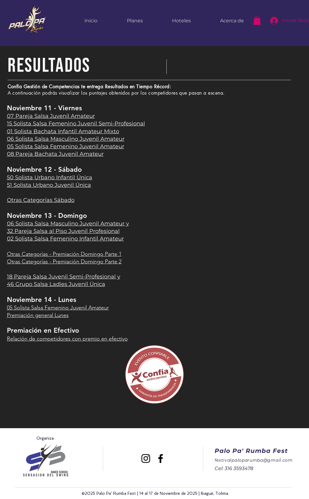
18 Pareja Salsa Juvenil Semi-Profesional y (63, 276)
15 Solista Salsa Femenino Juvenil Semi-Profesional (76, 123)
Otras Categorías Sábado (40, 200)
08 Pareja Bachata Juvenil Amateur (55, 154)
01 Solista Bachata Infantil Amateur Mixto (63, 131)
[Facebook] (160, 458)
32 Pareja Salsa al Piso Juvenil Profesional (63, 231)
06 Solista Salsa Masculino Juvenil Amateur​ (66, 139)
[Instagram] (146, 458)
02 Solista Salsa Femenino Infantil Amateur (65, 238)
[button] (257, 20)
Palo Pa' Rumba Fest (251, 450)
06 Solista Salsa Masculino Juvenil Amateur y (68, 223)
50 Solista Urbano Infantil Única (49, 177)
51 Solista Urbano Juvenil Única (49, 185)
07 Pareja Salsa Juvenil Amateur (51, 116)
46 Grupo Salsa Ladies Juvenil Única (56, 284)
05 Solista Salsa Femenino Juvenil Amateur (65, 146)
